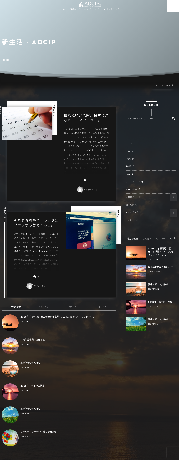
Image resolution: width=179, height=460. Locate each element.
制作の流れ (131, 201)
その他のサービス (135, 194)
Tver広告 (130, 171)
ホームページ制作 (135, 178)
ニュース (130, 147)
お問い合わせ (132, 217)
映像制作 (130, 163)
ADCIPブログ (132, 209)
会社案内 (130, 155)
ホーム (129, 140)
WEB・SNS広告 (133, 186)
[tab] (16, 312)
